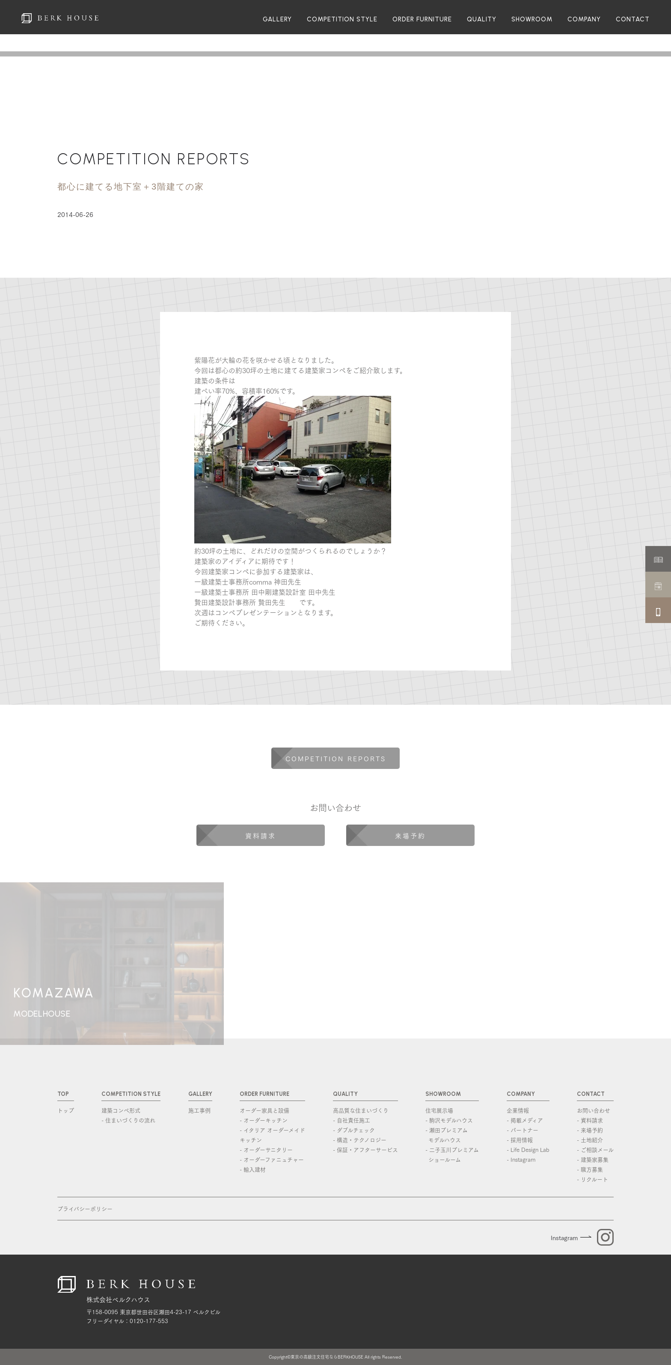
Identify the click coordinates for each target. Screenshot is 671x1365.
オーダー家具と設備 (264, 1110)
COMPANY (584, 19)
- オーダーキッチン (264, 1120)
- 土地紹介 (590, 1139)
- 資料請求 (590, 1120)
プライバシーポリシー (85, 1208)
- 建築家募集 (593, 1159)
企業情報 (518, 1110)
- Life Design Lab (528, 1149)
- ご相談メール (595, 1149)
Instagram (564, 1237)
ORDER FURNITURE (422, 19)
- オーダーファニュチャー (272, 1159)
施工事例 (199, 1110)
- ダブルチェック (354, 1129)
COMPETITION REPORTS (153, 159)
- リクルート (592, 1179)
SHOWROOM (531, 19)
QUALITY (481, 19)
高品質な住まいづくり (361, 1110)
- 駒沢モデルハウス (449, 1120)
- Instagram (521, 1159)
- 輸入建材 (253, 1169)
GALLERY (277, 19)
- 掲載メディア (525, 1120)
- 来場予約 (590, 1129)
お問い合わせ (593, 1110)
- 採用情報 (520, 1139)
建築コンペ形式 (120, 1110)
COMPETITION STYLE (342, 19)
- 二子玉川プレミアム (452, 1154)
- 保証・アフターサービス (365, 1149)
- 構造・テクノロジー (359, 1139)
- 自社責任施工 (351, 1120)
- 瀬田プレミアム (452, 1135)
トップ (65, 1110)
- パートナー (522, 1129)
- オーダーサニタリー (266, 1149)
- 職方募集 (590, 1169)
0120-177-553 (149, 1320)
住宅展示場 (439, 1110)
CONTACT (633, 19)
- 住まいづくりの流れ (128, 1120)
